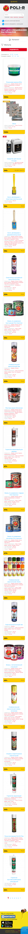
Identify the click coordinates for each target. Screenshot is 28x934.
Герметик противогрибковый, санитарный (14, 879)
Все (18, 56)
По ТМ (11, 54)
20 (12, 56)
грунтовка (21, 17)
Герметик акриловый (14, 796)
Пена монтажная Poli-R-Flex (14, 836)
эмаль (11, 17)
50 (15, 56)
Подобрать (14, 49)
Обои (14, 123)
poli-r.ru (16, 930)
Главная (3, 34)
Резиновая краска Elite (14, 82)
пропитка (16, 17)
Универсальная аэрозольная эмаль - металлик (14, 709)
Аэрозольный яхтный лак (14, 624)
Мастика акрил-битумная (14, 408)
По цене (16, 54)
